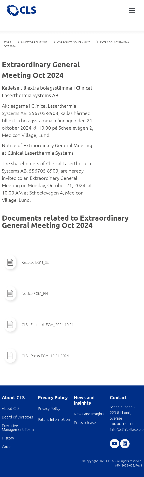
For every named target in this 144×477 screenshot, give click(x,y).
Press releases (86, 422)
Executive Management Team (18, 427)
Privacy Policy (49, 408)
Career (7, 446)
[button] (132, 10)
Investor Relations (34, 42)
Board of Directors (17, 417)
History (8, 438)
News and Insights (89, 414)
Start (7, 42)
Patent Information (54, 419)
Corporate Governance (73, 42)
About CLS (10, 408)
